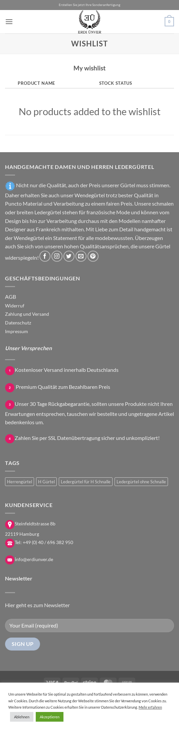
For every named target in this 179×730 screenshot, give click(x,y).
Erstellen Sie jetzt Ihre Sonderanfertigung (89, 5)
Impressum (16, 331)
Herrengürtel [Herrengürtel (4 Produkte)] (19, 481)
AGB (10, 296)
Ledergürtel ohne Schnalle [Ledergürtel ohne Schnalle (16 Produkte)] (141, 481)
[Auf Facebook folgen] (44, 256)
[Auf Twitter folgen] (68, 256)
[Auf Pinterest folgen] (93, 256)
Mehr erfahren (150, 707)
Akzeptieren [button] (49, 717)
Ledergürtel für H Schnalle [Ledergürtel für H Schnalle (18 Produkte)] (86, 481)
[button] (9, 21)
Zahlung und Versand (27, 314)
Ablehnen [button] (21, 717)
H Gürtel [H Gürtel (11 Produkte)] (46, 481)
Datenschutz (18, 322)
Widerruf (14, 305)
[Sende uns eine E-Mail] (80, 256)
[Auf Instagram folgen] (56, 256)
